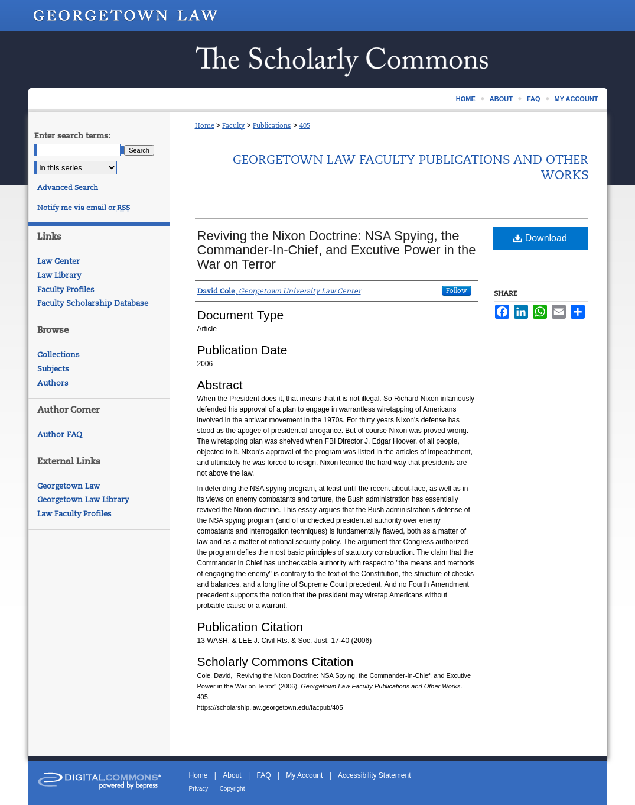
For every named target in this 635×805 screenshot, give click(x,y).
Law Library (59, 275)
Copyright (232, 788)
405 (304, 125)
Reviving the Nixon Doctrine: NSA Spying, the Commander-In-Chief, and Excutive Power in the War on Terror (336, 249)
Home (204, 125)
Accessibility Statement (374, 775)
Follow (456, 290)
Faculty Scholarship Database (92, 303)
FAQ (263, 775)
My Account (304, 775)
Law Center (58, 261)
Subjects (53, 368)
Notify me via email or (83, 207)
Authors (53, 383)
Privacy (199, 788)
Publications (272, 125)
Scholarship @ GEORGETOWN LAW (317, 59)
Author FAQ (59, 434)
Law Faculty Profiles (74, 513)
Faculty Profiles (66, 289)
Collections (58, 354)
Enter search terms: (72, 136)
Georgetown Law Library (83, 499)
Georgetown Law (68, 485)
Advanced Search (67, 187)
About (232, 775)
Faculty (233, 125)
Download (540, 238)
